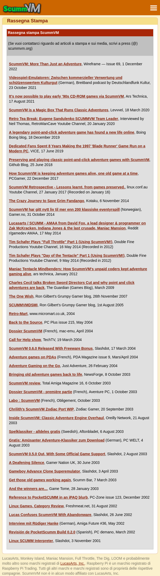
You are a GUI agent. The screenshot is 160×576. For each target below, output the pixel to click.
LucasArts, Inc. (72, 563)
